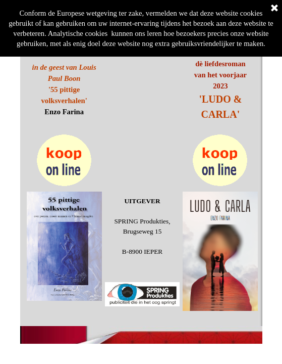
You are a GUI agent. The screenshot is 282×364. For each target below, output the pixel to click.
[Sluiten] (274, 9)
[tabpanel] (220, 90)
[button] (64, 134)
